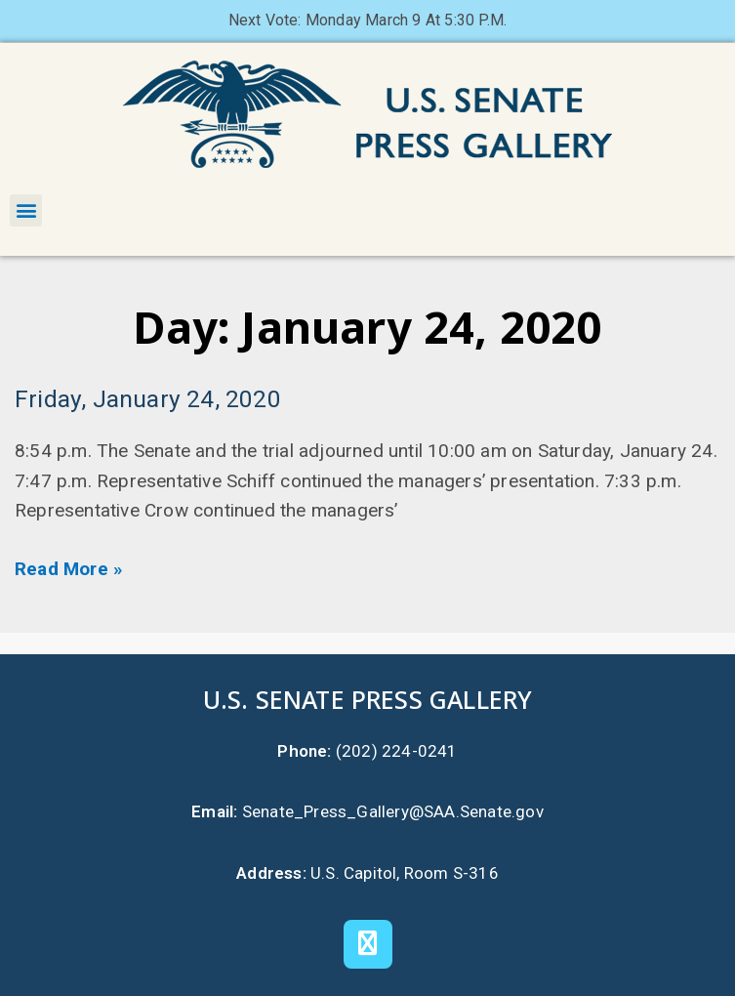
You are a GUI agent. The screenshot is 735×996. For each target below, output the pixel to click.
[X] (368, 944)
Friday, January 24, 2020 (148, 399)
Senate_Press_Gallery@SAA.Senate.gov (393, 811)
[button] (26, 210)
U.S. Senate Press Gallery (368, 699)
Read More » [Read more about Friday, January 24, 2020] (69, 569)
